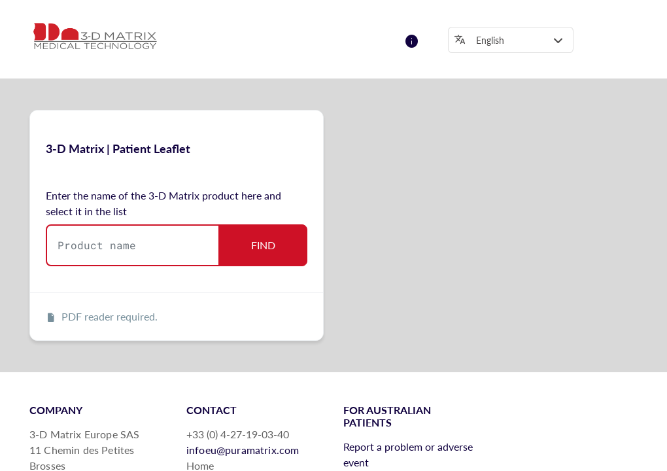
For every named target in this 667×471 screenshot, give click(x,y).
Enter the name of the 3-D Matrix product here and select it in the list (163, 203)
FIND (263, 245)
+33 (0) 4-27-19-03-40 (237, 434)
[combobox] (133, 245)
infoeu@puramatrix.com (242, 450)
